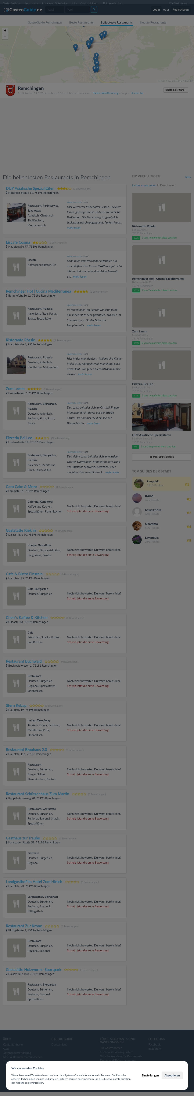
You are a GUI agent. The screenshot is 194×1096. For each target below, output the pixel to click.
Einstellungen (150, 1075)
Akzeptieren (172, 1075)
